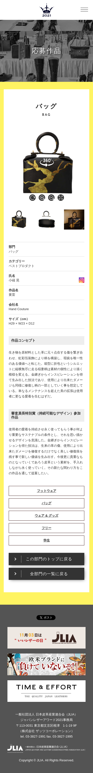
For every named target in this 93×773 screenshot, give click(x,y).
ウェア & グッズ (46, 515)
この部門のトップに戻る (49, 559)
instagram (81, 280)
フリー (46, 528)
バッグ (46, 503)
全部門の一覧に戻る (49, 574)
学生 (46, 540)
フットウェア (46, 491)
